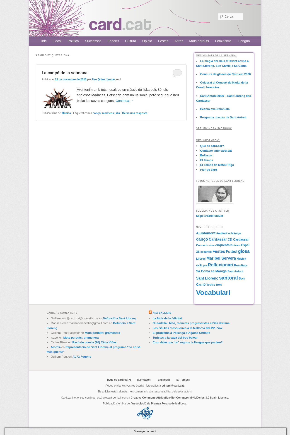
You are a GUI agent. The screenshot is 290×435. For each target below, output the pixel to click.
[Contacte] (143, 379)
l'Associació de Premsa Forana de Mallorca (158, 403)
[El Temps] (182, 379)
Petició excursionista (215, 109)
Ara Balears (161, 313)
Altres (178, 41)
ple (205, 265)
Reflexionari (220, 264)
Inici (44, 41)
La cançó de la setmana (64, 73)
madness (108, 113)
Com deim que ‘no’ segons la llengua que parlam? (188, 342)
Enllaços (206, 155)
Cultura (130, 41)
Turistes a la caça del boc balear (175, 337)
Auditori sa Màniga (228, 233)
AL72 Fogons (81, 356)
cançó (97, 113)
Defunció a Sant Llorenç (120, 318)
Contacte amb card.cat (216, 150)
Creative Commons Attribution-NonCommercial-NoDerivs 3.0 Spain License (179, 397)
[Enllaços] (163, 379)
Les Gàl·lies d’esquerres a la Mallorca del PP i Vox (187, 328)
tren (219, 284)
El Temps (206, 160)
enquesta (222, 245)
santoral (228, 278)
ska (117, 113)
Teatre (210, 284)
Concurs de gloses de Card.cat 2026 (225, 74)
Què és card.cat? (212, 146)
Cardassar (218, 239)
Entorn (235, 245)
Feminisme (223, 41)
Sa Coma (203, 271)
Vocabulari (213, 292)
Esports (113, 41)
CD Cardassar (238, 239)
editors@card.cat (173, 385)
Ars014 (55, 347)
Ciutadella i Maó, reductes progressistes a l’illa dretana (191, 323)
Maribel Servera (221, 258)
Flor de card (208, 169)
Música (66, 113)
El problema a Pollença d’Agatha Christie (181, 333)
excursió (206, 251)
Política (73, 41)
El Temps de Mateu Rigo (217, 165)
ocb (199, 265)
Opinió (147, 41)
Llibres (201, 258)
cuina (211, 245)
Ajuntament (205, 233)
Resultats (240, 265)
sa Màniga (219, 271)
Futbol (231, 251)
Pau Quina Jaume (103, 79)
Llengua (244, 41)
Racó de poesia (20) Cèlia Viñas (94, 342)
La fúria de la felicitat (167, 318)
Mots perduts (199, 41)
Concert (201, 245)
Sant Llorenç (207, 278)
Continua (124, 101)
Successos (93, 41)
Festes (163, 41)
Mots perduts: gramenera (102, 333)
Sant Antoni (235, 271)
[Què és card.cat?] (119, 379)
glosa (244, 251)
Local (57, 41)
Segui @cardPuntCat (209, 216)
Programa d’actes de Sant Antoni (223, 117)
